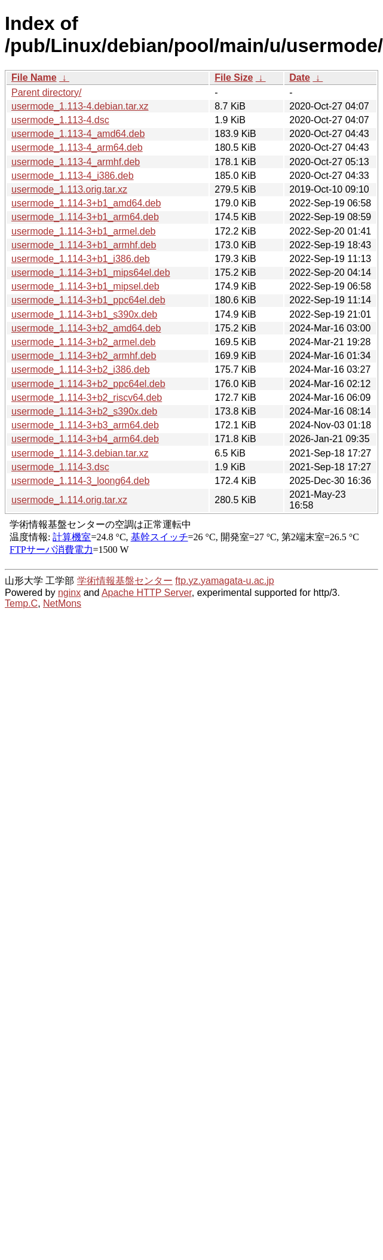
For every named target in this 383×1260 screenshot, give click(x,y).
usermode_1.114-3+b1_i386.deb (80, 259)
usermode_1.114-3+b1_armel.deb (83, 231)
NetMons (62, 603)
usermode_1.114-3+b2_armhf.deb (83, 356)
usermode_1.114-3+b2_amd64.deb (86, 328)
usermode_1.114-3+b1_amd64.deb (86, 203)
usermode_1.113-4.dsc (60, 120)
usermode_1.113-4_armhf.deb (75, 162)
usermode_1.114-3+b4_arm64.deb (85, 439)
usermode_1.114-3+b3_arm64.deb (85, 425)
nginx (69, 593)
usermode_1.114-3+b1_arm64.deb (85, 217)
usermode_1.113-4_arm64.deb (77, 147)
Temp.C (21, 603)
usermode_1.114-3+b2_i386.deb (80, 369)
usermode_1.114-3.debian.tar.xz (79, 453)
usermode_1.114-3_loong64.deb (80, 481)
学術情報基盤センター (125, 581)
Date (299, 77)
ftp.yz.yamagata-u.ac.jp (224, 581)
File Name (34, 77)
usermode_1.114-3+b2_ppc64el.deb (88, 384)
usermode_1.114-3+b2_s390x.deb (84, 411)
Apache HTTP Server (147, 593)
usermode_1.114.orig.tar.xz (69, 500)
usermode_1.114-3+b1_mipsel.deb (85, 286)
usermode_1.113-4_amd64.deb (78, 134)
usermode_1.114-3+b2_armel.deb (83, 342)
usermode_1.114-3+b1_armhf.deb (83, 245)
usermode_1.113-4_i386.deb (72, 176)
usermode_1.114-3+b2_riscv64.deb (86, 397)
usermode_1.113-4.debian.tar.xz (79, 106)
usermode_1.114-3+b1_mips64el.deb (90, 272)
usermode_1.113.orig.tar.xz (69, 189)
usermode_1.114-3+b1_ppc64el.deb (88, 300)
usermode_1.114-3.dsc (60, 467)
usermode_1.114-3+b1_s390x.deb (84, 314)
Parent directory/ (46, 92)
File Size (234, 77)
